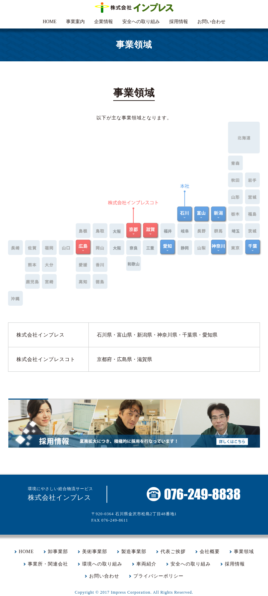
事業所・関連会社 (48, 564)
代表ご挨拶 (173, 551)
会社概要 (210, 551)
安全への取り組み (141, 21)
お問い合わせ (211, 21)
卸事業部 (58, 551)
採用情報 (178, 21)
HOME (49, 21)
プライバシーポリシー (158, 576)
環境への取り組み (102, 564)
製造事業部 (133, 551)
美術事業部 (94, 551)
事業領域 (244, 551)
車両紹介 (146, 564)
